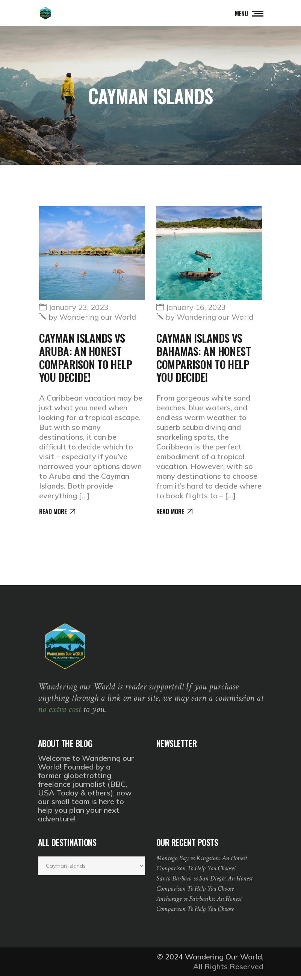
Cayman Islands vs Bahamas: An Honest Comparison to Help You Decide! (203, 357)
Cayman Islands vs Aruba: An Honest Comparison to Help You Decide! (85, 357)
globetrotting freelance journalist (74, 780)
